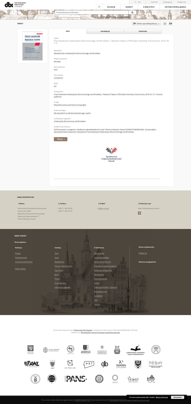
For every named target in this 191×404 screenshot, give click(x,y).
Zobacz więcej (20, 269)
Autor (57, 257)
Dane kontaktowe (100, 279)
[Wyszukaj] (132, 12)
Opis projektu (99, 253)
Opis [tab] (68, 31)
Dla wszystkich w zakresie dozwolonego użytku (72, 113)
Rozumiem (178, 397)
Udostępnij (167, 2)
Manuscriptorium (100, 291)
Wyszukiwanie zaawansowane (116, 17)
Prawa (57, 279)
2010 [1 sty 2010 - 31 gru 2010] (56, 70)
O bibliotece (149, 7)
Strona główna (20, 242)
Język (56, 274)
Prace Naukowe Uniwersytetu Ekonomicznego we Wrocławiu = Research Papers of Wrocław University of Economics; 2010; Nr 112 (104, 94)
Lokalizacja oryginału (62, 287)
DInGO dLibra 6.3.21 (83, 400)
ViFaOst (97, 304)
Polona (96, 283)
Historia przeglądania (175, 7)
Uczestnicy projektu (101, 257)
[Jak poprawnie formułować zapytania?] (134, 17)
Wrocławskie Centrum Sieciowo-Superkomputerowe (100, 332)
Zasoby (18, 253)
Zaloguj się (181, 2)
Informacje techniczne (102, 262)
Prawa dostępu (60, 283)
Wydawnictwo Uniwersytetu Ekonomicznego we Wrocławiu (77, 53)
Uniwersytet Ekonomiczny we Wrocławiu (70, 121)
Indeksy (129, 7)
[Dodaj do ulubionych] (165, 23)
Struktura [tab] (143, 31)
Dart (95, 300)
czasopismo (58, 78)
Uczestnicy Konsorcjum (24, 262)
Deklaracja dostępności (103, 270)
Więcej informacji (162, 397)
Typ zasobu (59, 270)
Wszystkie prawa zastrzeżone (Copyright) (70, 105)
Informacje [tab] (105, 31)
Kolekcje (111, 7)
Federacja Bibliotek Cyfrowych (105, 287)
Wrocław (57, 61)
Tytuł (56, 253)
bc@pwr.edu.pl (103, 208)
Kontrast (154, 2)
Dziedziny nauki (21, 257)
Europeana (98, 296)
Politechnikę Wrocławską (83, 330)
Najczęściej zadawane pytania (105, 266)
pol (55, 86)
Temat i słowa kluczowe (63, 266)
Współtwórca (59, 262)
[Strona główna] (99, 7)
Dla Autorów (98, 274)
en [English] (139, 2)
